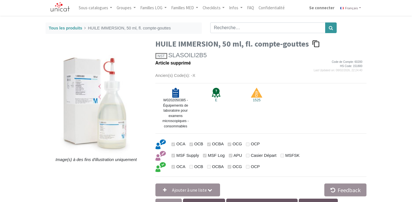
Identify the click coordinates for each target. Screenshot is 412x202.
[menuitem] (251, 8)
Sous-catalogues (94, 7)
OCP (255, 144)
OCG (237, 144)
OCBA (218, 144)
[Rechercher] (331, 27)
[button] (187, 189)
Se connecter (321, 7)
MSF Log (216, 155)
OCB (198, 144)
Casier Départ (263, 155)
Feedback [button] (345, 190)
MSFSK (292, 155)
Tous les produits (65, 28)
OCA (180, 144)
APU (238, 155)
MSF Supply (187, 155)
